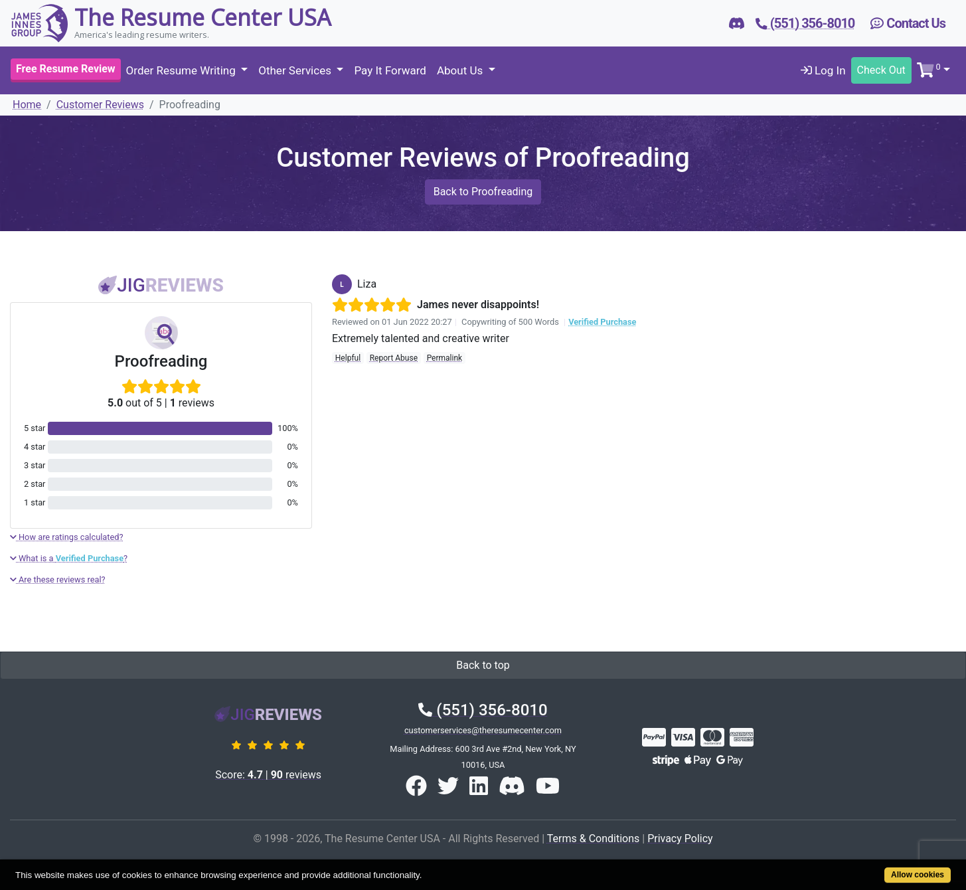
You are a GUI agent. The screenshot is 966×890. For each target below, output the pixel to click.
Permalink (445, 358)
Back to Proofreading (483, 191)
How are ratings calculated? (66, 537)
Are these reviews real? (58, 579)
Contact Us (907, 23)
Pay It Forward (390, 70)
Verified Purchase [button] (602, 322)
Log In (823, 70)
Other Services (296, 70)
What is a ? (68, 558)
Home (27, 104)
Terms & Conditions (593, 838)
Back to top (482, 665)
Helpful (348, 358)
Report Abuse (394, 358)
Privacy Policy (680, 838)
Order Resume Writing (182, 70)
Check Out (881, 70)
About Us (461, 70)
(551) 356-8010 (482, 710)
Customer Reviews (100, 104)
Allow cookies (917, 874)
